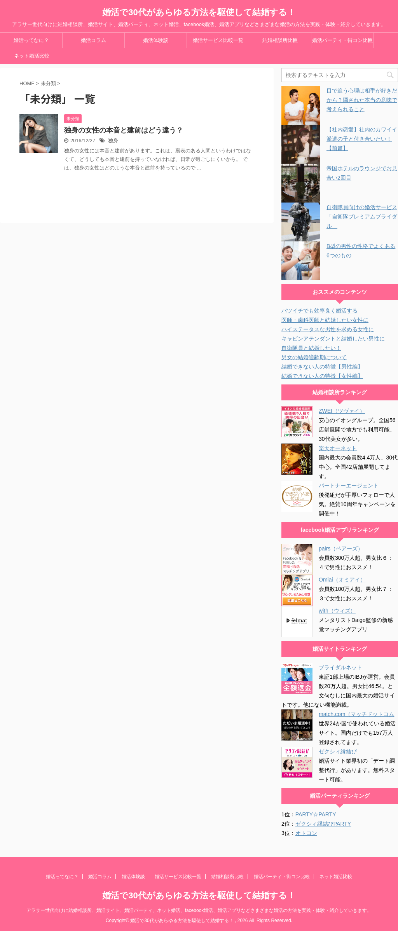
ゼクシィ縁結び (338, 751)
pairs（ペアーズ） (341, 548)
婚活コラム (93, 40)
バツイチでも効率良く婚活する (319, 310)
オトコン (306, 833)
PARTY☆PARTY (315, 814)
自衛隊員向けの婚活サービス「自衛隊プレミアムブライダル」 (361, 216)
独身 (113, 140)
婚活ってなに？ (31, 40)
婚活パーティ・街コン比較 (342, 40)
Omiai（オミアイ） (342, 579)
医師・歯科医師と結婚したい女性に (324, 320)
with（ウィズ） (337, 611)
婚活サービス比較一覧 (218, 40)
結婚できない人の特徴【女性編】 (322, 376)
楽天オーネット (338, 448)
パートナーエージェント (349, 485)
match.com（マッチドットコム (356, 714)
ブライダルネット (340, 667)
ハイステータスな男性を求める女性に (327, 329)
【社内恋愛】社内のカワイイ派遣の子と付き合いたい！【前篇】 (361, 138)
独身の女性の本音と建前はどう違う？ (123, 130)
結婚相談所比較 (280, 40)
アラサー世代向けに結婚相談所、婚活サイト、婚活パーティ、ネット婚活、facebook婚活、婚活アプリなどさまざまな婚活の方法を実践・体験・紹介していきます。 (199, 910)
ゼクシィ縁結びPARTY (323, 824)
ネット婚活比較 (31, 56)
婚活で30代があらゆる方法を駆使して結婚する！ (198, 12)
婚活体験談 (155, 40)
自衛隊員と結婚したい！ (311, 348)
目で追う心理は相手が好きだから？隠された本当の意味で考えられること (361, 99)
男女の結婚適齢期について (314, 357)
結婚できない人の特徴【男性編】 (322, 366)
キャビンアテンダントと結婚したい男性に (333, 338)
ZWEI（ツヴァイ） (342, 411)
